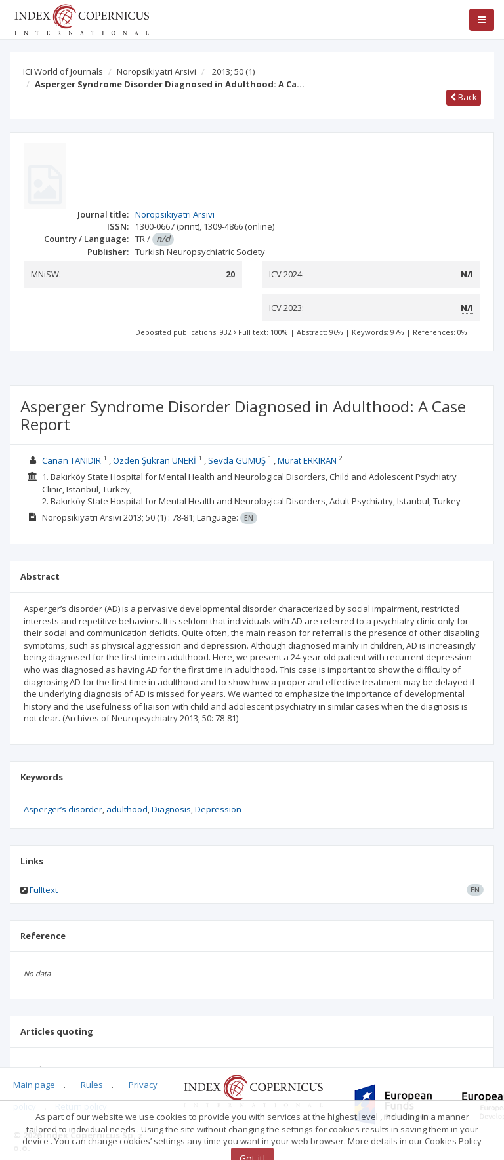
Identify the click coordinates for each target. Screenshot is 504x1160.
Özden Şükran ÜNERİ (154, 460)
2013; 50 (233, 71)
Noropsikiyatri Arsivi (156, 71)
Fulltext (44, 890)
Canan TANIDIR (71, 460)
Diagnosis (171, 809)
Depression (218, 809)
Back (463, 97)
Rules (92, 1084)
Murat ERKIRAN (307, 460)
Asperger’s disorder (63, 809)
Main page (34, 1084)
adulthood (127, 809)
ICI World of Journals (63, 71)
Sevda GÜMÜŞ (237, 460)
